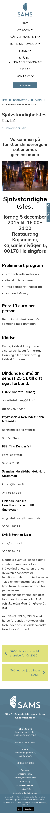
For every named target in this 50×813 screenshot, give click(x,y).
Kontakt (25, 76)
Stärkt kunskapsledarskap (25, 60)
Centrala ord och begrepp (25, 793)
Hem (25, 23)
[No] (46, 803)
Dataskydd (29, 809)
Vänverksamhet (25, 37)
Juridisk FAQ (25, 789)
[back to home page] (25, 702)
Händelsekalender (25, 785)
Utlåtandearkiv (25, 773)
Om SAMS (25, 30)
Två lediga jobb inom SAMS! (27, 673)
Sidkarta (25, 85)
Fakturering (25, 781)
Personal (25, 770)
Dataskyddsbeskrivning (25, 777)
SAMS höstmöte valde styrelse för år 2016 (23, 653)
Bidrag (25, 69)
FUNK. (25, 51)
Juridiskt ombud (25, 44)
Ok (19, 809)
